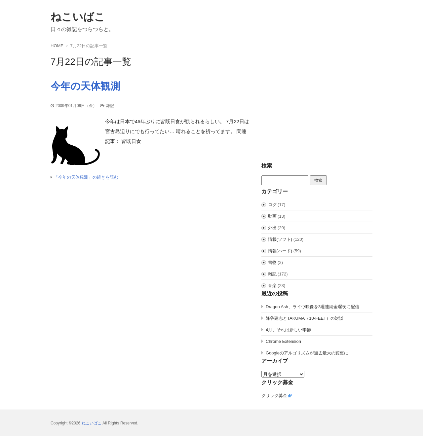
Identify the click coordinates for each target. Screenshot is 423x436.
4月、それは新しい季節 (288, 329)
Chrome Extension (283, 341)
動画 (272, 216)
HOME (57, 45)
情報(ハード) (280, 250)
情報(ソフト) (280, 239)
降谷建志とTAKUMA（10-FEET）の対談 (304, 318)
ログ (272, 204)
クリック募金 (274, 395)
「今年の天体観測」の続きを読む (86, 177)
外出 (272, 227)
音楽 (272, 285)
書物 (272, 262)
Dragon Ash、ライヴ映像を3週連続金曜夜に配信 (312, 306)
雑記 (110, 105)
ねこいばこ (78, 17)
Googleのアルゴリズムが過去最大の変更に (307, 352)
